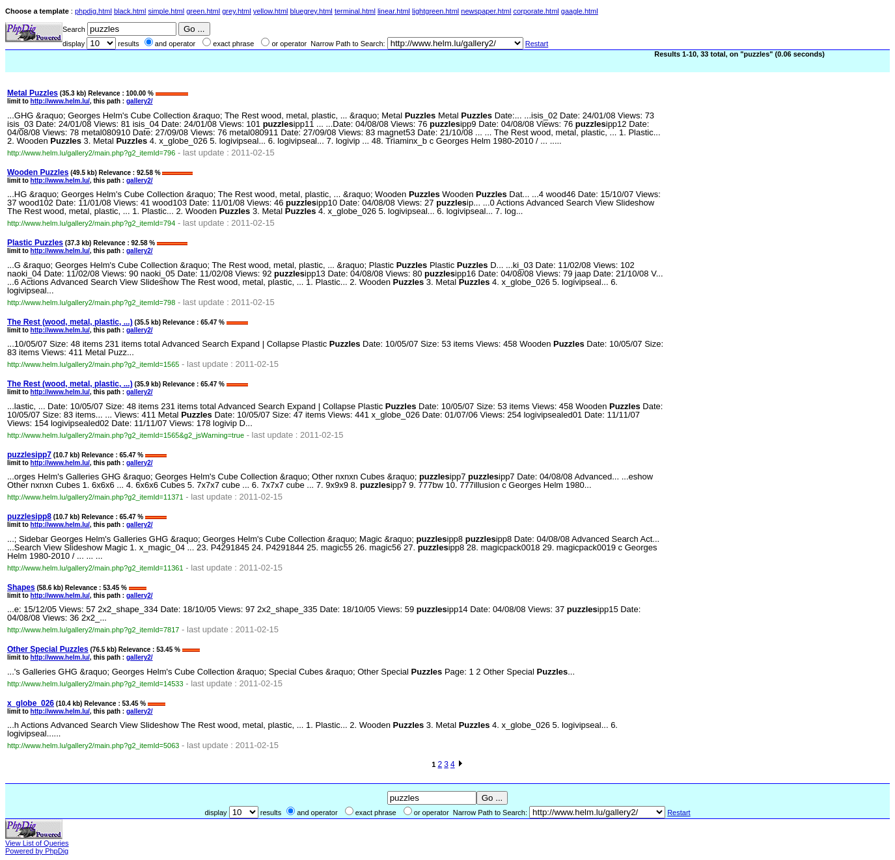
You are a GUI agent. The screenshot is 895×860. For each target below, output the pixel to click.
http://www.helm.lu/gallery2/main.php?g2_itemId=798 (91, 302)
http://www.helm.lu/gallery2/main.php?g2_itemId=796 (91, 153)
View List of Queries (37, 843)
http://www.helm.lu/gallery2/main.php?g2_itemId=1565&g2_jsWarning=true (125, 435)
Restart (536, 43)
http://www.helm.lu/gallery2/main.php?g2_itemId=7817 (93, 630)
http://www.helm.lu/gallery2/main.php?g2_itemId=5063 (93, 745)
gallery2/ (139, 101)
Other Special (48, 649)
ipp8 (29, 516)
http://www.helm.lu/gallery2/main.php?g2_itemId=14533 (95, 684)
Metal (32, 93)
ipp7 (29, 454)
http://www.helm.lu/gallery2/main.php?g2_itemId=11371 (95, 497)
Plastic (35, 242)
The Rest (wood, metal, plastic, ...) (70, 322)
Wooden (37, 172)
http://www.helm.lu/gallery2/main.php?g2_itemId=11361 (95, 568)
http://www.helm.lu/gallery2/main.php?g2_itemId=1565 (93, 364)
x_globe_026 (30, 703)
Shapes (21, 587)
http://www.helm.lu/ (60, 101)
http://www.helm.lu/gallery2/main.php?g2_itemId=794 (91, 223)
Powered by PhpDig (36, 851)
